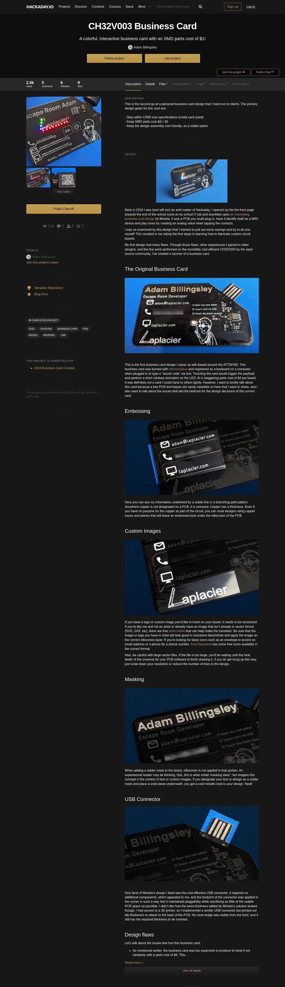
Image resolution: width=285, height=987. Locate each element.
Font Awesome (201, 644)
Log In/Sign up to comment (144, 956)
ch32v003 (46, 328)
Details (150, 84)
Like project (172, 58)
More (145, 6)
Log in (250, 6)
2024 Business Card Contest (54, 368)
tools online (177, 631)
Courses (115, 6)
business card (67, 328)
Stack (130, 6)
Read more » (134, 812)
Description (133, 84)
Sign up (232, 6)
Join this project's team (42, 262)
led (63, 335)
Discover (81, 6)
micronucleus (178, 369)
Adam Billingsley (142, 47)
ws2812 (33, 335)
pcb (85, 328)
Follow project (114, 58)
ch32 (32, 328)
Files (163, 84)
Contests (98, 6)
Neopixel (49, 335)
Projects (64, 6)
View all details (192, 820)
